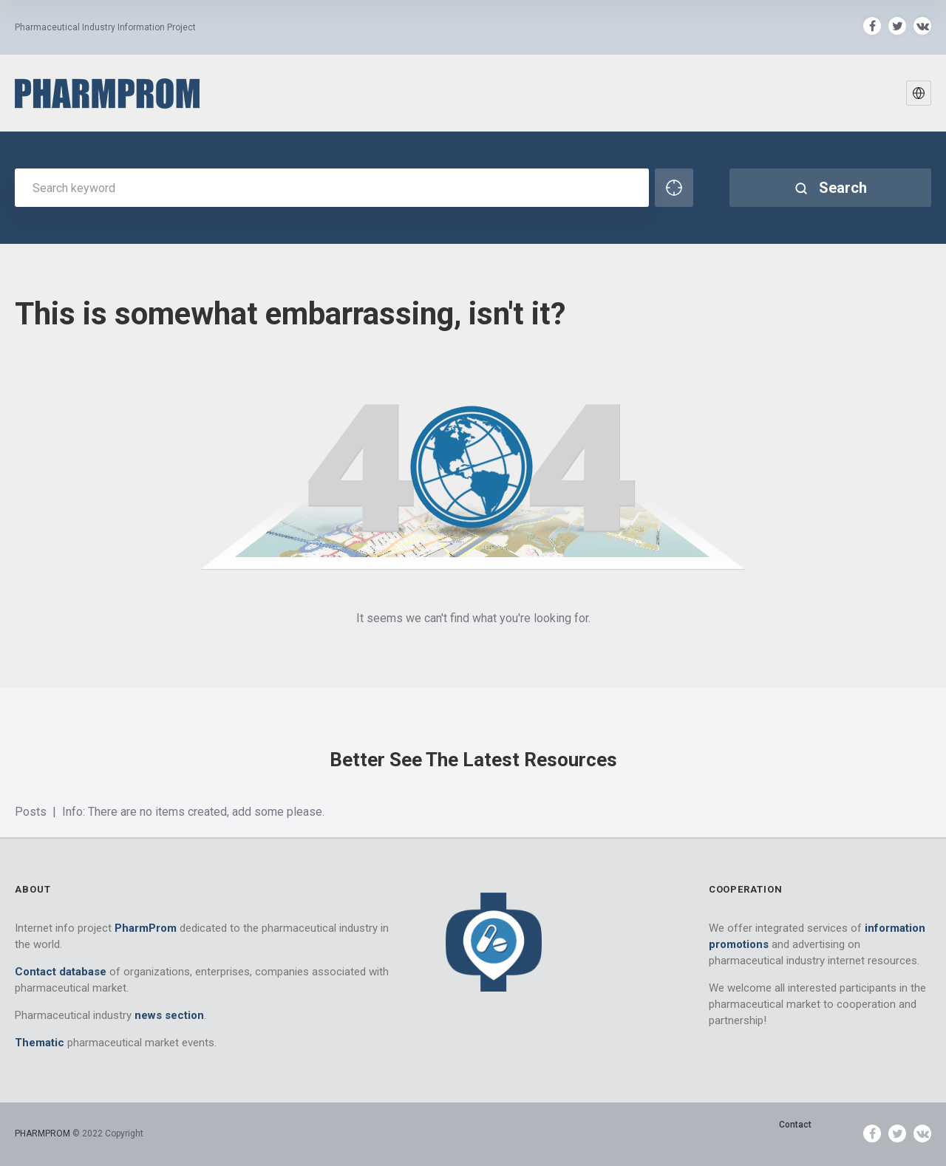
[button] (918, 93)
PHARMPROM (43, 1133)
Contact (795, 1124)
